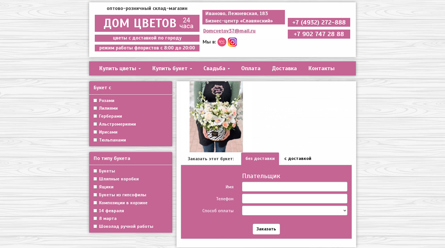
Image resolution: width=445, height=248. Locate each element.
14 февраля (108, 211)
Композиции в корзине (120, 203)
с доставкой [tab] (297, 158)
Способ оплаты (218, 211)
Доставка (284, 68)
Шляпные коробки (116, 179)
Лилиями (105, 108)
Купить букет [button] (172, 68)
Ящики (103, 187)
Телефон (225, 199)
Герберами (107, 116)
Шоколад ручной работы (123, 226)
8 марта (105, 218)
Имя (230, 187)
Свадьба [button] (216, 68)
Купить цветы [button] (120, 68)
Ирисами (105, 132)
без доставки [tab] (260, 158)
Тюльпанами (109, 140)
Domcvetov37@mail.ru (229, 31)
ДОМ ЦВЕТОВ (147, 23)
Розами (103, 100)
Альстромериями (114, 124)
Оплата (251, 68)
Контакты (321, 68)
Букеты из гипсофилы (119, 195)
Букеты (104, 171)
